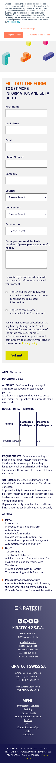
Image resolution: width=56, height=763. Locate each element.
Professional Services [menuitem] (28, 705)
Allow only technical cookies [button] (38, 35)
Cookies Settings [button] (28, 29)
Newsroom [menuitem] (28, 734)
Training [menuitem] (28, 709)
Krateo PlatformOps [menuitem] (28, 727)
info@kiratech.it (28, 642)
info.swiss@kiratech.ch (28, 686)
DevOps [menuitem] (28, 720)
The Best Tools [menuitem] (28, 712)
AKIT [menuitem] (28, 723)
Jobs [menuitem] (28, 730)
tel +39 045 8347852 (28, 649)
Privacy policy (29, 343)
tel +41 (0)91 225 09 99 (28, 679)
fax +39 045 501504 (28, 652)
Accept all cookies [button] (13, 35)
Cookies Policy (14, 22)
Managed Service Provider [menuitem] (28, 716)
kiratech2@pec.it (28, 645)
